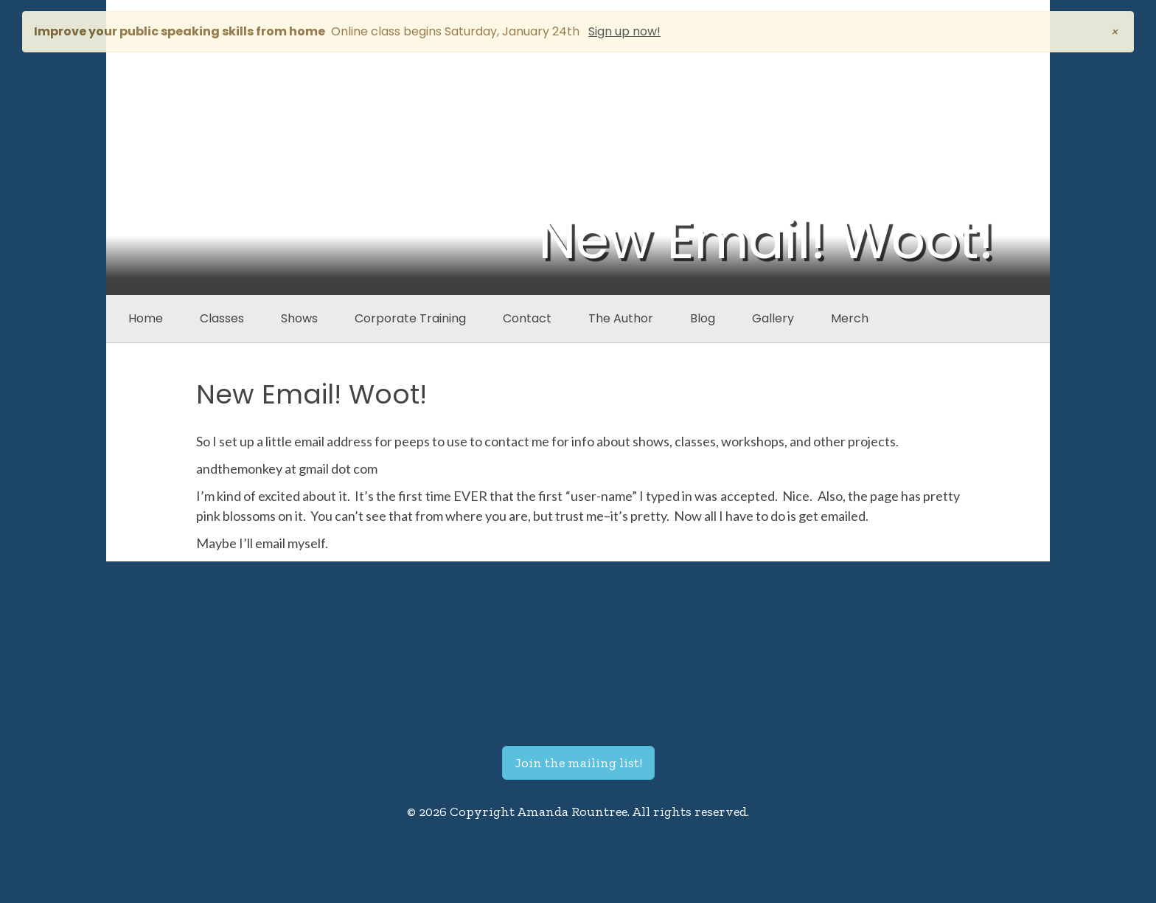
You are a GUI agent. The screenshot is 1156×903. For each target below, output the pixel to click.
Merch (849, 318)
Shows (299, 318)
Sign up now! (624, 31)
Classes (222, 318)
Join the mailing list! (578, 763)
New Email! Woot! (311, 394)
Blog (702, 318)
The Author (620, 318)
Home (145, 318)
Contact (527, 318)
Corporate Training (410, 318)
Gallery (773, 318)
